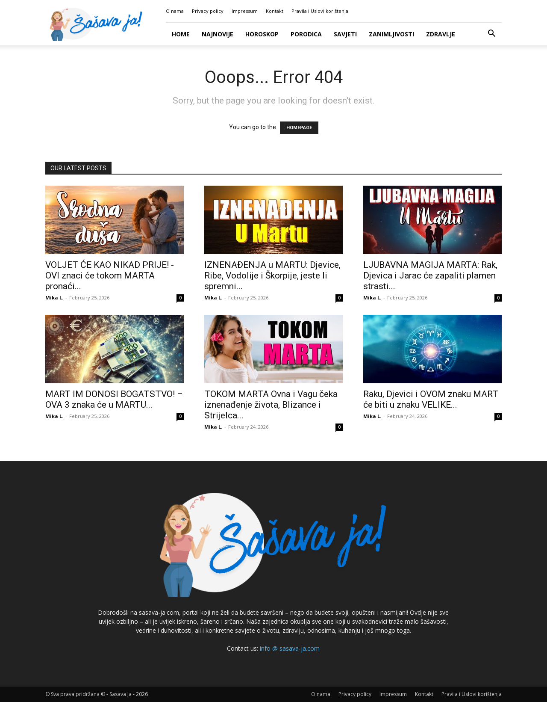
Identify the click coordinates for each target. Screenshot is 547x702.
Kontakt (274, 11)
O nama (175, 11)
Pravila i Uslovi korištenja (319, 11)
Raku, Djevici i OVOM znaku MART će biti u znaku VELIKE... (430, 399)
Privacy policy (208, 11)
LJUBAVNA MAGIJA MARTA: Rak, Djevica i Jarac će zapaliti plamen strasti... (430, 275)
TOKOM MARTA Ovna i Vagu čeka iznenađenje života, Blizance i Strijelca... (271, 405)
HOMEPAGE (299, 127)
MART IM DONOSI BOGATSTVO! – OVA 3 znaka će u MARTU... (114, 399)
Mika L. (54, 297)
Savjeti (345, 34)
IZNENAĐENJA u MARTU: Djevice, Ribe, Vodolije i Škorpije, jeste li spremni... (272, 275)
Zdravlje (440, 34)
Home (181, 34)
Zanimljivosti (391, 34)
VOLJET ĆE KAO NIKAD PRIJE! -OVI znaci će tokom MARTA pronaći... (109, 275)
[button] (491, 34)
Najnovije (217, 34)
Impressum (245, 11)
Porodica (306, 34)
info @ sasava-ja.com (290, 648)
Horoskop (262, 34)
